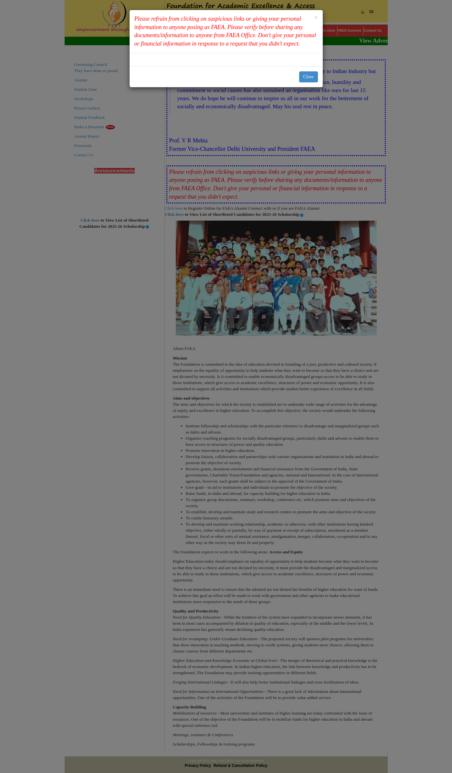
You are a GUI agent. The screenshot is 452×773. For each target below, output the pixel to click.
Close (308, 76)
